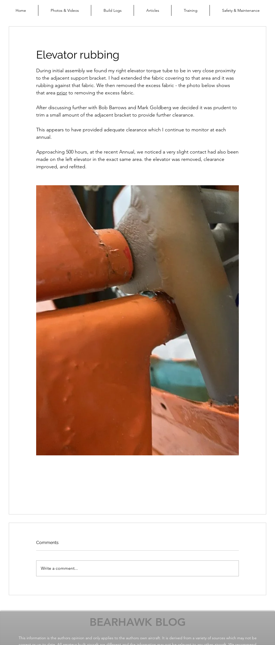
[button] (64, 10)
